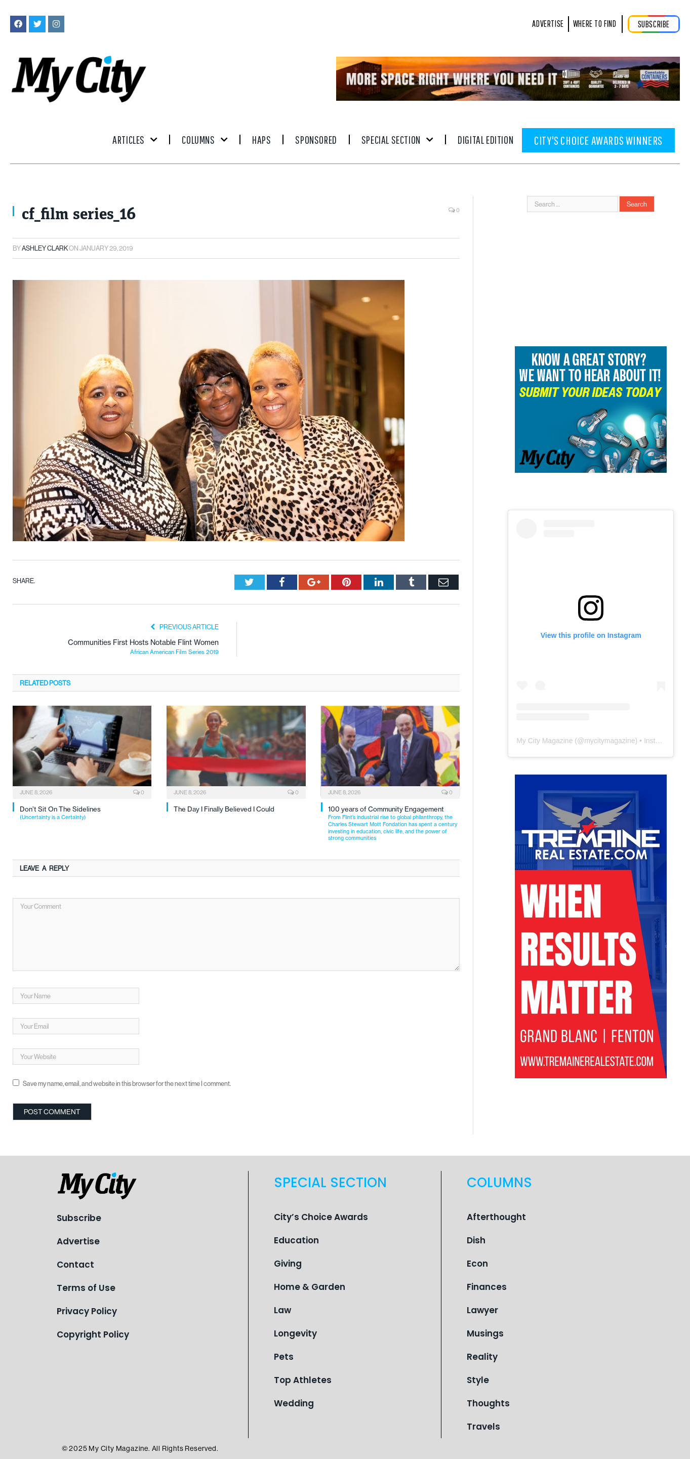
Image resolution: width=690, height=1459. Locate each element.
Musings (485, 1333)
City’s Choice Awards (321, 1217)
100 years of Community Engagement (394, 823)
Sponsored (316, 139)
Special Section (397, 139)
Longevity (295, 1333)
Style (478, 1380)
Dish (476, 1240)
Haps (261, 139)
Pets (284, 1357)
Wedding (294, 1403)
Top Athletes (303, 1380)
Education (296, 1240)
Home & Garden (309, 1287)
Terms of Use (86, 1288)
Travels (483, 1427)
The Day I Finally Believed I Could (224, 809)
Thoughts (488, 1403)
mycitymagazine (609, 741)
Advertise (78, 1241)
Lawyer (482, 1310)
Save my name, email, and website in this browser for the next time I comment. (127, 1083)
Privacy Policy (87, 1311)
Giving (288, 1264)
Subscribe (79, 1218)
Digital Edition (485, 139)
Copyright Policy (93, 1334)
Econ (477, 1264)
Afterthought (496, 1217)
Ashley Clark (45, 248)
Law (282, 1310)
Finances (487, 1287)
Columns (205, 139)
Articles (134, 139)
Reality (482, 1357)
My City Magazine (544, 741)
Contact (75, 1265)
